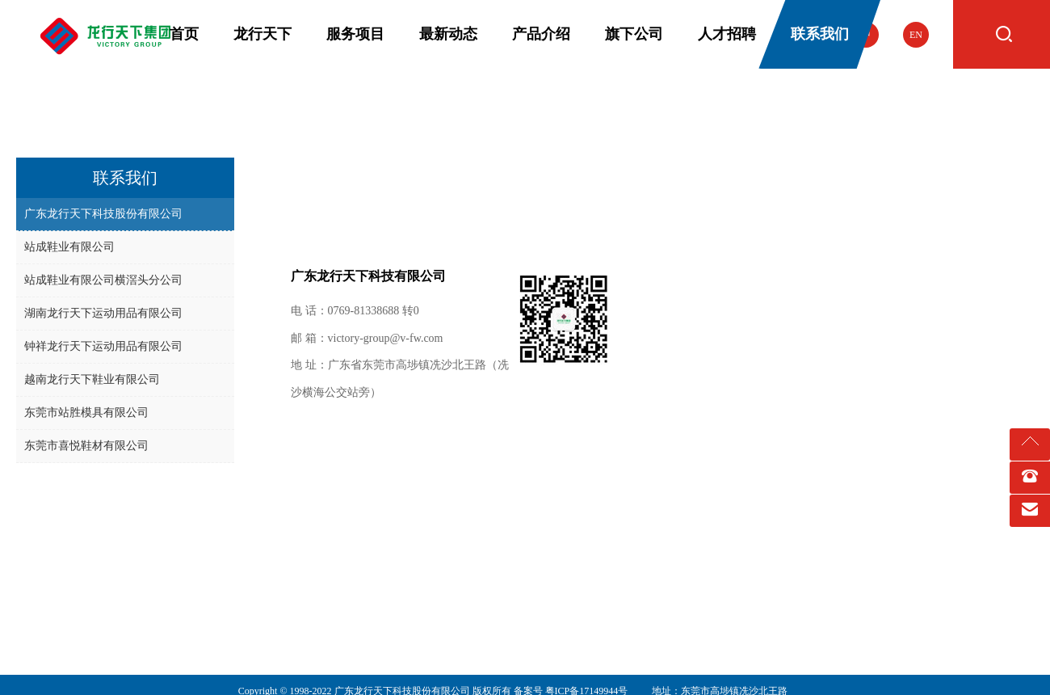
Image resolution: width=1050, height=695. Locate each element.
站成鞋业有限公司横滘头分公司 (103, 280)
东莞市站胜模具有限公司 (86, 412)
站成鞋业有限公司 (69, 247)
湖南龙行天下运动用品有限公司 (103, 313)
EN (915, 34)
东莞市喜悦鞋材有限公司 (86, 446)
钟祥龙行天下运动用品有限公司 (103, 346)
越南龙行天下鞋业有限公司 (92, 379)
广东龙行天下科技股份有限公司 (103, 214)
